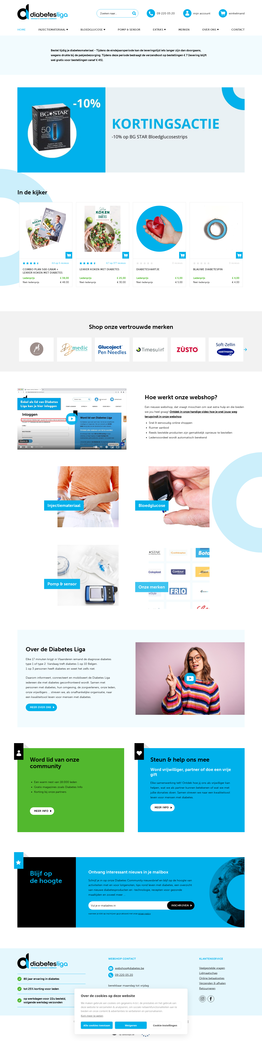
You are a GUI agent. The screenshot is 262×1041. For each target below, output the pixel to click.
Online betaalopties (211, 978)
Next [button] (245, 349)
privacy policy (144, 913)
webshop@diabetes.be (126, 968)
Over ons (210, 29)
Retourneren (207, 988)
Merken (184, 29)
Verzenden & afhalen (212, 983)
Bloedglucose (93, 29)
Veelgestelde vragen (212, 968)
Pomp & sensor (129, 29)
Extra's (159, 29)
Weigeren (131, 1025)
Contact (238, 29)
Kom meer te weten (92, 1015)
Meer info (41, 810)
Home (21, 29)
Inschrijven (180, 905)
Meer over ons (40, 707)
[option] (131, 129)
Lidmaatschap (208, 973)
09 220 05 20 (120, 975)
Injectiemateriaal (53, 29)
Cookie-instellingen (165, 1025)
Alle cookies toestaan (96, 1025)
